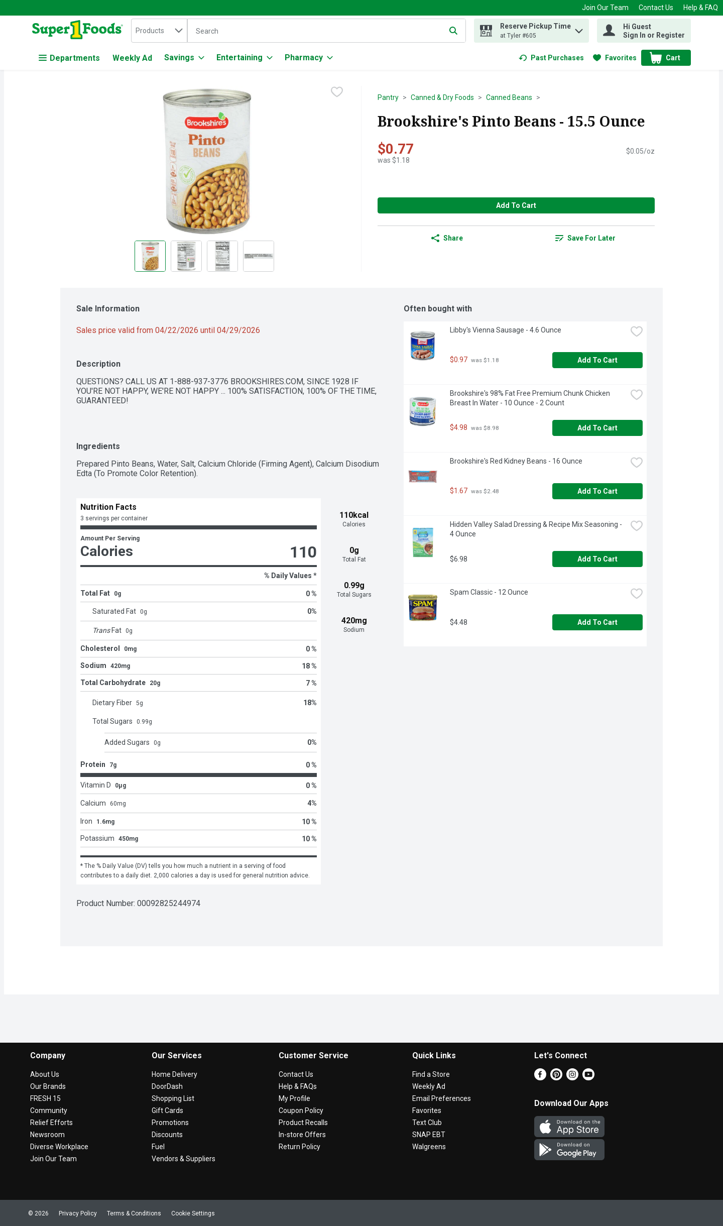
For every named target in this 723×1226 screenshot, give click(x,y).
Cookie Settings (193, 1213)
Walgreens (429, 1147)
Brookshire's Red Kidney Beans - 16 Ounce (516, 461)
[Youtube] (588, 1077)
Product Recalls (303, 1123)
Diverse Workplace (59, 1147)
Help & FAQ (700, 8)
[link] (551, 57)
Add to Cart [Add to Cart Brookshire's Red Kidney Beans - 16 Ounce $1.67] (597, 491)
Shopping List (173, 1098)
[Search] (326, 31)
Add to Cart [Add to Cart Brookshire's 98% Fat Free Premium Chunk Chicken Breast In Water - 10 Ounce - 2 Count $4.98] (597, 428)
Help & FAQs (298, 1086)
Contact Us (656, 8)
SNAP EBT (428, 1135)
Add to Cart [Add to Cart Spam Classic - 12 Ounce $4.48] (597, 622)
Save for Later (585, 238)
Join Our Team (605, 8)
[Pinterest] (556, 1077)
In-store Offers (302, 1135)
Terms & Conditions (134, 1213)
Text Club (427, 1123)
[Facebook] (540, 1077)
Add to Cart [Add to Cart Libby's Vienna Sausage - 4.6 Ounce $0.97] (597, 360)
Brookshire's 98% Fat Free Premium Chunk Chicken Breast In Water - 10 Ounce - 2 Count (531, 398)
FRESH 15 (45, 1098)
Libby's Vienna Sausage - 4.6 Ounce (505, 330)
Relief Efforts (51, 1123)
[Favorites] (614, 57)
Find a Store (431, 1074)
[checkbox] (337, 93)
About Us (44, 1074)
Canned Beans (509, 97)
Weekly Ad (132, 58)
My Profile (294, 1098)
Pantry (388, 97)
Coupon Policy (301, 1110)
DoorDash (167, 1086)
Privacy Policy (78, 1213)
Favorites (426, 1110)
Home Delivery (174, 1074)
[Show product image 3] (222, 256)
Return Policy (299, 1147)
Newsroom (47, 1135)
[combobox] (159, 31)
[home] (79, 30)
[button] (579, 28)
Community (48, 1110)
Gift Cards (167, 1110)
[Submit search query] (453, 31)
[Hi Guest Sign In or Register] (644, 31)
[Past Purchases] (551, 57)
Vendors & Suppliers (183, 1159)
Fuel (158, 1147)
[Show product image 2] (186, 256)
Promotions (170, 1123)
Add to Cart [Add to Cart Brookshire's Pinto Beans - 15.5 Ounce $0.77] (516, 205)
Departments (69, 58)
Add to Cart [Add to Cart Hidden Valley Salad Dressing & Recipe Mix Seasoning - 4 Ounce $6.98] (597, 559)
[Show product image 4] (258, 256)
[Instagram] (572, 1077)
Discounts (167, 1135)
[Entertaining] (244, 58)
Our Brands (48, 1086)
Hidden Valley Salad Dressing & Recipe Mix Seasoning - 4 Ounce (537, 529)
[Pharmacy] (309, 58)
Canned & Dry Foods (442, 97)
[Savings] (184, 58)
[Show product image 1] (150, 256)
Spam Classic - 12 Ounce (489, 592)
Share (447, 238)
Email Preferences (441, 1098)
